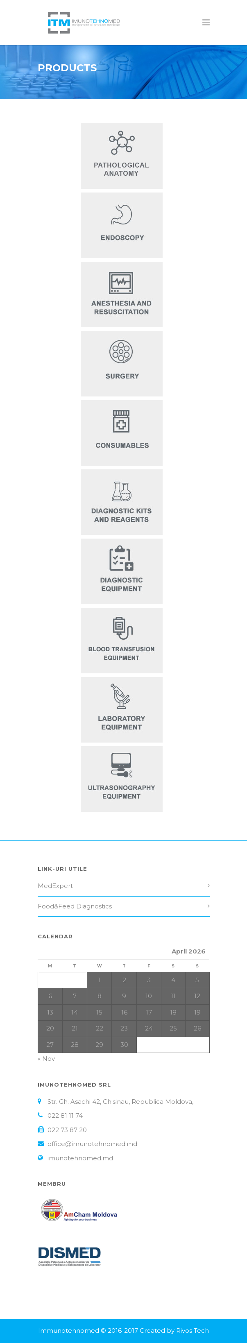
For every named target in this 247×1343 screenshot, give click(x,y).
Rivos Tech (192, 1330)
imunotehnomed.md (80, 1158)
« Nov (46, 1058)
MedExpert (55, 886)
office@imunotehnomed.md (92, 1144)
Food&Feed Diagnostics (75, 906)
